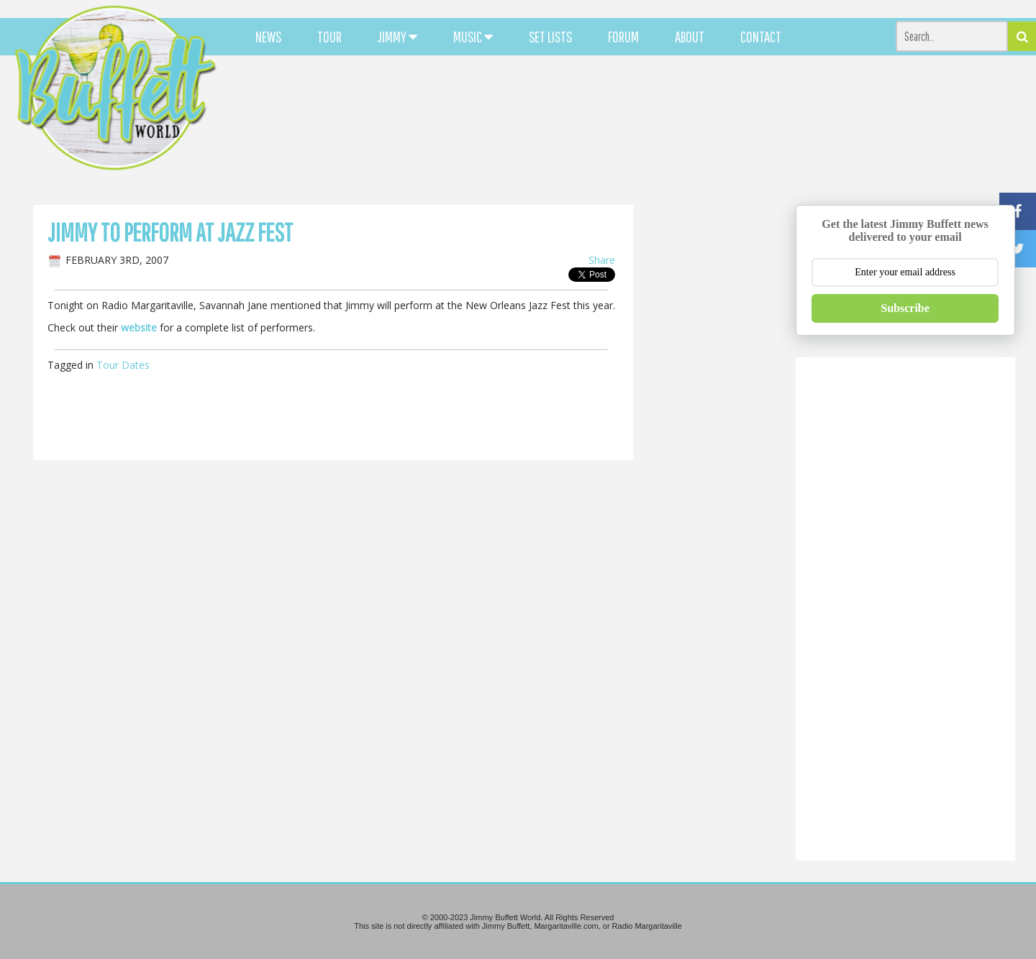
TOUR (329, 36)
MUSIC (473, 36)
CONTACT (760, 36)
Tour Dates (123, 365)
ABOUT (689, 36)
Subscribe (905, 308)
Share (602, 260)
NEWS (268, 36)
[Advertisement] (637, 129)
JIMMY (397, 36)
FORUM (623, 36)
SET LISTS (550, 36)
